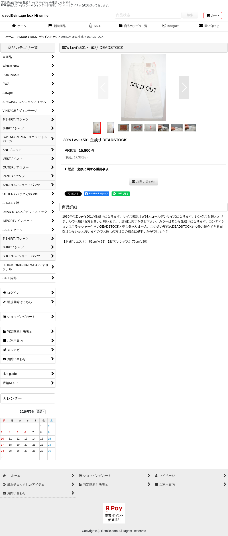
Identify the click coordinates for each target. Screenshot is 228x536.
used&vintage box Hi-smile (25, 15)
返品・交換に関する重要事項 (86, 169)
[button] (103, 87)
